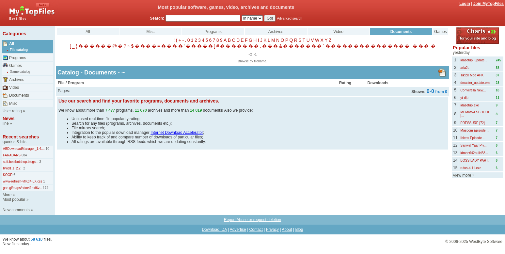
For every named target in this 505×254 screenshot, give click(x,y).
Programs (17, 58)
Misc (13, 103)
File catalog (19, 50)
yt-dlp (464, 98)
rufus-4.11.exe (470, 168)
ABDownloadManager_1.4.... (24, 149)
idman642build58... (474, 153)
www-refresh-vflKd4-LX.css (22, 181)
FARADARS (12, 155)
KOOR (7, 175)
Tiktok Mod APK (471, 75)
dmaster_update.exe (475, 83)
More (7, 195)
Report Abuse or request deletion (252, 219)
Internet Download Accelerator (176, 132)
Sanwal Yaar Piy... (473, 145)
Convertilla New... (473, 90)
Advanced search (289, 18)
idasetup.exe (469, 105)
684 (24, 155)
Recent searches (21, 136)
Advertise (238, 229)
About (287, 229)
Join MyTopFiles (488, 3)
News (9, 118)
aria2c (464, 68)
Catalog (68, 72)
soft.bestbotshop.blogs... (20, 162)
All (11, 43)
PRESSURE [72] (472, 123)
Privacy (272, 229)
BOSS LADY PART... (475, 160)
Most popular (14, 199)
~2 (250, 54)
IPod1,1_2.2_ (13, 168)
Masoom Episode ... (474, 130)
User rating (12, 111)
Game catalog (20, 71)
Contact (256, 229)
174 (45, 188)
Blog (299, 229)
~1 (255, 54)
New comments (16, 210)
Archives (16, 79)
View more (462, 175)
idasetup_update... (473, 60)
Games (15, 65)
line (6, 123)
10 (47, 149)
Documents (19, 95)
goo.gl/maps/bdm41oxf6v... (22, 188)
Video (14, 87)
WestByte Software (485, 241)
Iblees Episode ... (472, 138)
